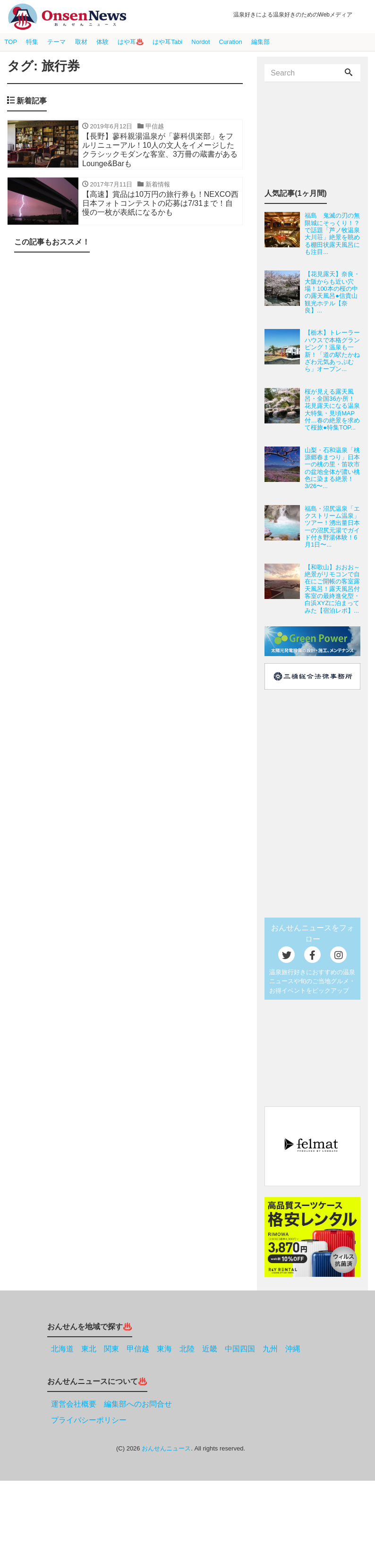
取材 (81, 41)
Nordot (200, 41)
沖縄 (292, 1349)
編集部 (260, 41)
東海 (164, 1349)
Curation (230, 41)
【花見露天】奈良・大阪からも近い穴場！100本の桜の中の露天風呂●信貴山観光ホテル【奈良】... (332, 292)
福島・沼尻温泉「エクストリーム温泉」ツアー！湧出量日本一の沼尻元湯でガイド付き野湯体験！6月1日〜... (332, 526)
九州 (270, 1349)
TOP (11, 41)
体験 (102, 41)
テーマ (56, 41)
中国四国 (240, 1349)
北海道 (62, 1349)
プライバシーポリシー (89, 1420)
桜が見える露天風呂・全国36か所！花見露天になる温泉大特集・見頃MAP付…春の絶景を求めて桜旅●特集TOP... (332, 409)
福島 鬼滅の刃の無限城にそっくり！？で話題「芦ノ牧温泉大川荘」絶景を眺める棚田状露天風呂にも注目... (332, 233)
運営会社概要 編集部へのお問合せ (111, 1404)
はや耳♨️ (131, 41)
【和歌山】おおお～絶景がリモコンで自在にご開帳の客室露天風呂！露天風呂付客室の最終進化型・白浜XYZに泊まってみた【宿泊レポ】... (332, 589)
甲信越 (138, 1349)
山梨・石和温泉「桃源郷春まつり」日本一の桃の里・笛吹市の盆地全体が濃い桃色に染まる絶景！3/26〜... (332, 468)
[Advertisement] (125, 337)
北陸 (187, 1349)
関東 (111, 1349)
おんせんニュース (166, 1448)
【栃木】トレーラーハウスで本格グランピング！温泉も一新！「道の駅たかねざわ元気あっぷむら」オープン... (332, 350)
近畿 (209, 1349)
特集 (32, 41)
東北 (88, 1349)
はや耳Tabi (167, 41)
